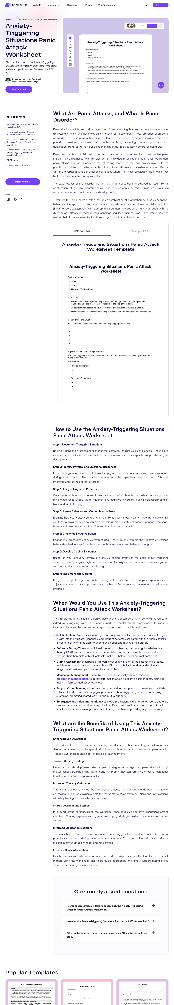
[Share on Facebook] (15, 199)
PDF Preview (12, 160)
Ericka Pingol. (33, 81)
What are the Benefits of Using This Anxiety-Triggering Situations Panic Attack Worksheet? (21, 152)
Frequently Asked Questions (18, 165)
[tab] (82, 231)
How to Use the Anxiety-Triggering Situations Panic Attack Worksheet (21, 133)
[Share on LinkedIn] (8, 199)
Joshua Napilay (22, 79)
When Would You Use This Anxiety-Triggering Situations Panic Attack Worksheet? (22, 142)
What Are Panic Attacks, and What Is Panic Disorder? (22, 125)
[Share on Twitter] (22, 199)
